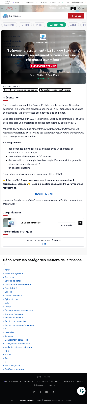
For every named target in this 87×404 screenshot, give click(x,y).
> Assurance (8, 277)
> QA (5, 358)
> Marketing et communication (17, 347)
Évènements (56, 24)
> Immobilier (8, 332)
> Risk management (12, 365)
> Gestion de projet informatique (18, 325)
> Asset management (13, 273)
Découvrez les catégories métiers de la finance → (42, 262)
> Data (6, 303)
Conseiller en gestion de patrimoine (20, 90)
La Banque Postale (31, 222)
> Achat (6, 270)
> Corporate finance (12, 295)
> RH (5, 362)
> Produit (7, 354)
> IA (4, 329)
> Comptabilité (10, 288)
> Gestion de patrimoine (14, 321)
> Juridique (8, 336)
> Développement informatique (18, 310)
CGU (39, 400)
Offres (39, 24)
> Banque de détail (12, 281)
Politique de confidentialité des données (60, 400)
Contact (14, 400)
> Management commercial (15, 340)
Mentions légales (27, 400)
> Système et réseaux (13, 369)
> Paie (6, 351)
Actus (73, 24)
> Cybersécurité (10, 299)
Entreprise (9, 24)
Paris (43, 244)
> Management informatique (16, 343)
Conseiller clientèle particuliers (55, 90)
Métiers (25, 24)
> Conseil (7, 292)
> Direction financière (13, 314)
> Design (7, 307)
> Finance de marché (13, 318)
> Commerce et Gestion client (17, 284)
